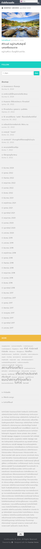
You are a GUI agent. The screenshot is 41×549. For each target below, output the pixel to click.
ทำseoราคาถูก (19, 423)
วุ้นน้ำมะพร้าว (14, 526)
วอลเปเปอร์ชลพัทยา (8, 461)
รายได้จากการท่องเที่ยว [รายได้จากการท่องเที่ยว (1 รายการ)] (23, 362)
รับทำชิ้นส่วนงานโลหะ (16, 469)
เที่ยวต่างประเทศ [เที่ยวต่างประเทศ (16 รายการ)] (26, 373)
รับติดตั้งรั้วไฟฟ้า (26, 507)
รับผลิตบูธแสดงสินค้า (8, 423)
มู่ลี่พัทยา (4, 463)
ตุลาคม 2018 (8, 258)
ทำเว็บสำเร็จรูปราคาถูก (8, 520)
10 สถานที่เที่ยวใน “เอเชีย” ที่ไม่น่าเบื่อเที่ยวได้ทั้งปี (20, 117)
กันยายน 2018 (8, 263)
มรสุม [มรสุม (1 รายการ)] (18, 360)
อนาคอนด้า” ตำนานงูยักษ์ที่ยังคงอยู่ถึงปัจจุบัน (19, 139)
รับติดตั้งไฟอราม (28, 512)
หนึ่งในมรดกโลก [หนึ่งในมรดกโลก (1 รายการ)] (25, 371)
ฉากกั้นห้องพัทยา (12, 463)
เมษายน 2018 (8, 278)
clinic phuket (32, 433)
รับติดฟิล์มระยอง (29, 471)
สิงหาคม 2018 (8, 268)
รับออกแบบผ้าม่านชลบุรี (20, 458)
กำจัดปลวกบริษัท (29, 452)
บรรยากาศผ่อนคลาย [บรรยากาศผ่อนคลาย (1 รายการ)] (33, 354)
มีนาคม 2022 (8, 193)
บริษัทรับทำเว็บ (24, 417)
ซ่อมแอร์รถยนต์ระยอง (17, 471)
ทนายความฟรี (28, 523)
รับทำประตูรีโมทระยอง (22, 501)
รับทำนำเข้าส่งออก (12, 431)
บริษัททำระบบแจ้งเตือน (15, 509)
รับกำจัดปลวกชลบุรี (7, 450)
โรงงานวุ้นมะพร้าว (18, 477)
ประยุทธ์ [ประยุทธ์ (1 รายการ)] (3, 357)
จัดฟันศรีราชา (27, 509)
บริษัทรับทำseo (28, 423)
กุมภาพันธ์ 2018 (9, 288)
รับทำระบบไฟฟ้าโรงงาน (18, 518)
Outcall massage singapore (11, 436)
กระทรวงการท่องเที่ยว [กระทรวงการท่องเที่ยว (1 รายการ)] (16, 346)
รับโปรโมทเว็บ (6, 425)
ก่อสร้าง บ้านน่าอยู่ (34, 463)
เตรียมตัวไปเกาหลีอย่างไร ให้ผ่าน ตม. (16, 124)
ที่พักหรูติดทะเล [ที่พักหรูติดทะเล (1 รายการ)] (20, 351)
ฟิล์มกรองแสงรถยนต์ (19, 474)
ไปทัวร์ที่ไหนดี (6, 40)
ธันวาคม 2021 (8, 198)
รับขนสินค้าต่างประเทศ (24, 431)
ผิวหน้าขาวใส (5, 439)
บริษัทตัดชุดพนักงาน (8, 447)
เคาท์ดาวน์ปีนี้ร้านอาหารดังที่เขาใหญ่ (15, 94)
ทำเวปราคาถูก (30, 520)
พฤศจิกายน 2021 (10, 203)
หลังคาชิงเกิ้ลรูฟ (26, 425)
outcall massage (17, 444)
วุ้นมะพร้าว (9, 477)
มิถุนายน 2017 (8, 318)
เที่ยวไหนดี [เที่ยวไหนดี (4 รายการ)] (6, 377)
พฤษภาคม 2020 (10, 218)
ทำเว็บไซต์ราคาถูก (24, 414)
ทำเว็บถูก (6, 417)
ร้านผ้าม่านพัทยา (19, 461)
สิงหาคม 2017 (8, 308)
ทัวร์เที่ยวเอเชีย (7, 2)
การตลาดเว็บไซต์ (17, 512)
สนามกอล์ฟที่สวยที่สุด (11, 147)
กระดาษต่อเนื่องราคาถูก (18, 490)
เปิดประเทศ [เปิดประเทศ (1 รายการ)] (14, 377)
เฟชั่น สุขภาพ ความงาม (19, 455)
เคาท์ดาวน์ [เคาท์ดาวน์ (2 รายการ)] (11, 374)
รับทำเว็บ (15, 414)
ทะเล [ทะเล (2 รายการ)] (21, 349)
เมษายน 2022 (8, 188)
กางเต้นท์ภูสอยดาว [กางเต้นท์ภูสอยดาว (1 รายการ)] (6, 349)
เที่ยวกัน (25, 526)
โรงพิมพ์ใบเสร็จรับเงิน (12, 488)
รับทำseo (36, 423)
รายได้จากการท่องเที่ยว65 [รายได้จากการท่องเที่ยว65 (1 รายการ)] (8, 365)
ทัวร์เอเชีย (7, 392)
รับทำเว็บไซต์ (5, 412)
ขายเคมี (33, 428)
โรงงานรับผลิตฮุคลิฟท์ (19, 466)
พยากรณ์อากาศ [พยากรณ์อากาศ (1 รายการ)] (17, 357)
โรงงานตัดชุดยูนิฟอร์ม (30, 444)
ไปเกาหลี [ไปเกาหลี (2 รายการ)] (26, 383)
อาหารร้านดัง (30, 455)
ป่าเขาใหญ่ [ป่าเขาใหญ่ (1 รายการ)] (9, 357)
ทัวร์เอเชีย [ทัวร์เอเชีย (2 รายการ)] (5, 351)
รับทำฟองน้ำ (33, 417)
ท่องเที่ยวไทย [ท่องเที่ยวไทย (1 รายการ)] (16, 354)
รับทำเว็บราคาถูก (15, 417)
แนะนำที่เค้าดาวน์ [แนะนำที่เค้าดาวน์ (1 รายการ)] (29, 377)
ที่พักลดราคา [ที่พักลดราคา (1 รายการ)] (12, 351)
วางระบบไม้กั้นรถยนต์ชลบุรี (18, 504)
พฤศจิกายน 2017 (10, 298)
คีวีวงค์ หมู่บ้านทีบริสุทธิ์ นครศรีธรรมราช (14, 45)
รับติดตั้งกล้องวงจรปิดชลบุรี (23, 496)
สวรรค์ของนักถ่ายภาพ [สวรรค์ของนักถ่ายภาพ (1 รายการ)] (29, 368)
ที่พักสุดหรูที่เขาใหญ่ (10, 155)
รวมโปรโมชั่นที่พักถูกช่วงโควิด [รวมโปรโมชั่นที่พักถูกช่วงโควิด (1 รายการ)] (9, 362)
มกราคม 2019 (8, 243)
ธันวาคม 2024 (9, 168)
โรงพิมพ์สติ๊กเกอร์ (16, 428)
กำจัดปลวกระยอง (17, 452)
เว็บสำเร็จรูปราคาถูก (32, 518)
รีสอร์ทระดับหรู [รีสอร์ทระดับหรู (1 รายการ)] (19, 365)
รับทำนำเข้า (34, 431)
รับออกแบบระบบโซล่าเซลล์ (16, 499)
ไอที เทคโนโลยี (35, 436)
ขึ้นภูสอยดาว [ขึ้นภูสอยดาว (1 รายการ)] (15, 349)
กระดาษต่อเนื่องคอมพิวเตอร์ (12, 493)
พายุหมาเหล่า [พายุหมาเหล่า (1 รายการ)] (13, 360)
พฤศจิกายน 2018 (10, 253)
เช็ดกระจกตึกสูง (9, 482)
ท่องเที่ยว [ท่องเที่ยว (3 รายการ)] (28, 351)
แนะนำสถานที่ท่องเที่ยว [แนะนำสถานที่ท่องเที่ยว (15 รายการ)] (16, 379)
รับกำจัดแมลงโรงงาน (20, 450)
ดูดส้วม (12, 439)
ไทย (23, 1)
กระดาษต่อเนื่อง (24, 488)
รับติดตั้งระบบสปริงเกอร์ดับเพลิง (20, 515)
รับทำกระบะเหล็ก (27, 469)
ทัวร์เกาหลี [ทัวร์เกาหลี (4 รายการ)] (33, 348)
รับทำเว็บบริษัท (33, 412)
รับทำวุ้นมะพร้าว (29, 477)
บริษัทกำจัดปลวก (32, 450)
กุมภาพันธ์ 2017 (9, 323)
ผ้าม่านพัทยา (9, 458)
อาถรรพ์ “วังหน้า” (10, 132)
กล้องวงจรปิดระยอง (28, 493)
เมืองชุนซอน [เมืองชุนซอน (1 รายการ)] (21, 377)
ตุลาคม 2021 (8, 208)
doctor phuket (22, 433)
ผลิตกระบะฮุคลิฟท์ (7, 466)
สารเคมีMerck (26, 428)
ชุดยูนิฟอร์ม (18, 439)
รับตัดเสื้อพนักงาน (20, 447)
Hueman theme (33, 542)
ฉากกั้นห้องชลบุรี (23, 463)
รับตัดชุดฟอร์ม (8, 442)
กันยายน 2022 (9, 178)
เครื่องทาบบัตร (25, 420)
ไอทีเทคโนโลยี (8, 512)
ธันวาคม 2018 (8, 248)
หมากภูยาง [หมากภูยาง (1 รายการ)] (33, 371)
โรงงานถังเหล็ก (31, 466)
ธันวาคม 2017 (8, 293)
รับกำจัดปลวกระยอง (32, 447)
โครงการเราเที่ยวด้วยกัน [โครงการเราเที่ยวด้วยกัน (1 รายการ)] (7, 383)
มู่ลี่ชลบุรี (36, 461)
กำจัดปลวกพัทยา (7, 452)
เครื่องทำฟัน (34, 420)
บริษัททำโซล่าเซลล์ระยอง (31, 499)
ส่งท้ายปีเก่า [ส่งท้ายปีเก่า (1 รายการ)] (5, 371)
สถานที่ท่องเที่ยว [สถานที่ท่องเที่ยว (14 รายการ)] (12, 367)
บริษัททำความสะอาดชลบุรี (17, 485)
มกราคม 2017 (8, 328)
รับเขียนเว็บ (25, 412)
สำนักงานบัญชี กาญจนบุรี (9, 523)
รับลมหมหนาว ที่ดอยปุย (12, 86)
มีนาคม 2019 (8, 238)
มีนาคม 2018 (8, 283)
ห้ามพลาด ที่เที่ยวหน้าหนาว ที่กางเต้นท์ (16, 101)
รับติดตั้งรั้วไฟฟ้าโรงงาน (13, 507)
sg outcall (28, 442)
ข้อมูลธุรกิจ (13, 433)
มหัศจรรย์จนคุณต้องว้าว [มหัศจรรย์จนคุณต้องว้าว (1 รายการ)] (27, 360)
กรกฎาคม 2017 (9, 313)
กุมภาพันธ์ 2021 (9, 213)
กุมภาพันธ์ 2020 (9, 228)
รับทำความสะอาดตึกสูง (20, 480)
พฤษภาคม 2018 (9, 273)
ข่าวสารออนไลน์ (25, 436)
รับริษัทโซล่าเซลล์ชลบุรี (8, 501)
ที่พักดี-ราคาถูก (9, 397)
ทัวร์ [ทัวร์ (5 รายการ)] (26, 348)
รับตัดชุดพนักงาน (19, 442)
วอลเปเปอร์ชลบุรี (33, 458)
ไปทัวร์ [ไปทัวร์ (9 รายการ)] (18, 382)
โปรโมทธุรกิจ (5, 433)
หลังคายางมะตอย (15, 425)
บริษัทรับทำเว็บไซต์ (7, 414)
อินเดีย (21, 526)
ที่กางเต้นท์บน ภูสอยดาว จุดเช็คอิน (15, 109)
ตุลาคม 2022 (8, 173)
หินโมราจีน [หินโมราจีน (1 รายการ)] (4, 374)
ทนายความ (21, 523)
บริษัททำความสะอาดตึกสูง (22, 482)
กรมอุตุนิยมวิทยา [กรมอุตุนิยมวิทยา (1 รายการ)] (6, 346)
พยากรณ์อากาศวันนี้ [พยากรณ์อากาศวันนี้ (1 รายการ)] (27, 357)
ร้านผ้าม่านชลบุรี (28, 461)
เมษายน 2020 (9, 223)
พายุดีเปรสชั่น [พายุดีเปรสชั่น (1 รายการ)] (5, 360)
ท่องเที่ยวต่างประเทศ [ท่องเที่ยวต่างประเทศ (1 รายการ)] (7, 354)
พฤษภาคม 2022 (9, 183)
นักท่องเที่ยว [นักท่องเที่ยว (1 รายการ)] (24, 354)
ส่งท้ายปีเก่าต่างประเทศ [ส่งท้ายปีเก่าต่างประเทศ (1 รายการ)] (14, 371)
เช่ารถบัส (34, 509)
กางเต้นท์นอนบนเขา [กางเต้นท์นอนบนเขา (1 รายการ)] (28, 346)
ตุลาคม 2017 (8, 303)
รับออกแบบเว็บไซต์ (16, 412)
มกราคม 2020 (9, 233)
